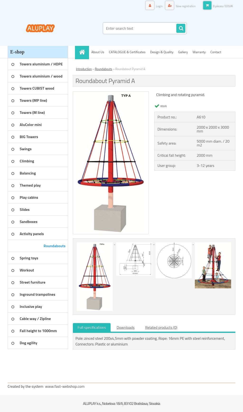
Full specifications (92, 327)
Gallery (183, 51)
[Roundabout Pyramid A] (110, 93)
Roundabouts (103, 69)
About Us (97, 51)
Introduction (84, 69)
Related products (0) (161, 327)
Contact (215, 51)
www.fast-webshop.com (64, 386)
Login (159, 6)
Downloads (126, 327)
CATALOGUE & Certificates (127, 51)
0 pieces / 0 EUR (223, 6)
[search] (181, 28)
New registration (185, 6)
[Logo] (40, 28)
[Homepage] (83, 52)
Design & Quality (161, 51)
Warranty (199, 51)
